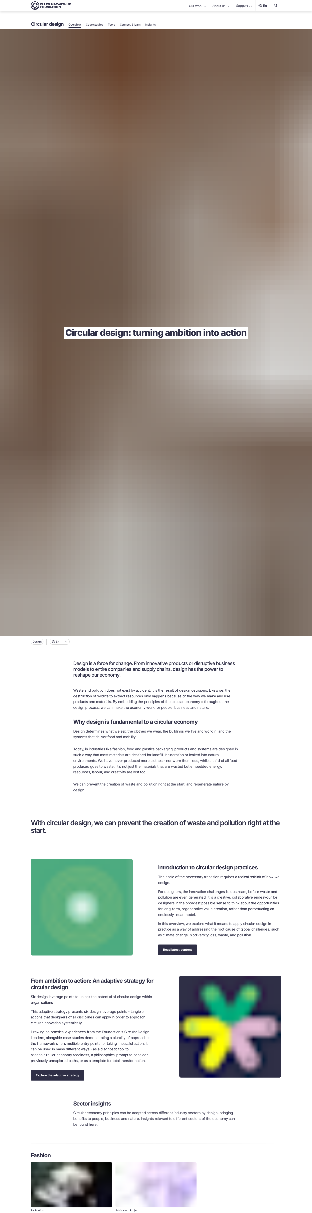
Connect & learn (130, 24)
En (262, 5)
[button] (60, 642)
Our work (197, 6)
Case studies (94, 24)
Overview (74, 24)
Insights (150, 24)
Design (37, 641)
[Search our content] (275, 5)
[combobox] (60, 642)
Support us (244, 6)
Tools (111, 24)
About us (221, 6)
